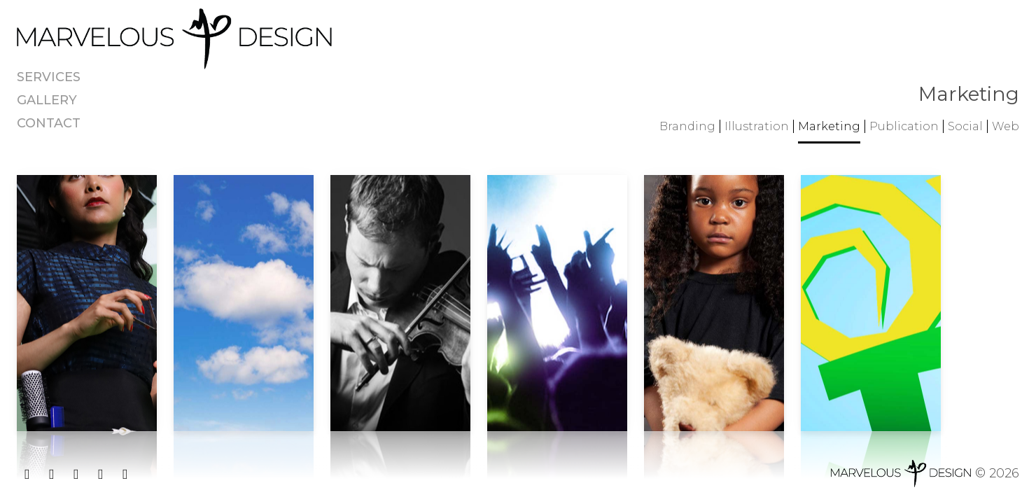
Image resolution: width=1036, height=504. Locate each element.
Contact (48, 123)
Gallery (47, 100)
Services (48, 77)
